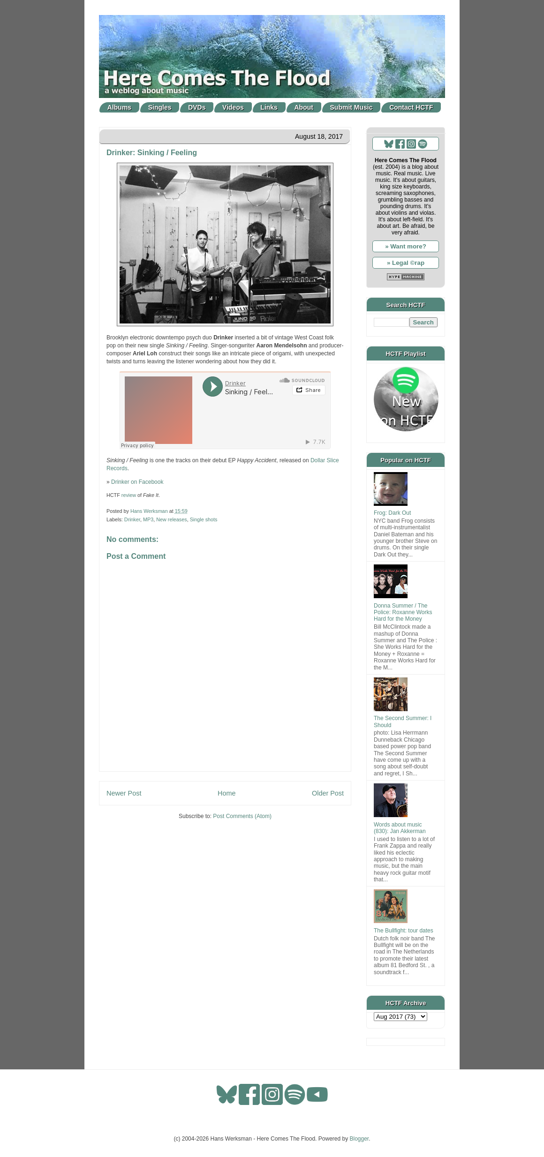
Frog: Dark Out (392, 513)
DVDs (196, 107)
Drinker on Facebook (137, 482)
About (304, 107)
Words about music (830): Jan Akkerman (400, 827)
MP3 (148, 519)
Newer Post (123, 793)
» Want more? (405, 246)
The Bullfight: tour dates (403, 930)
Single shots (204, 519)
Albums (119, 107)
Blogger (359, 1138)
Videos (233, 107)
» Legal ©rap (405, 262)
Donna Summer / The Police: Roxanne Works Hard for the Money (403, 612)
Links (269, 107)
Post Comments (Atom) (242, 816)
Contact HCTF (411, 107)
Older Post (328, 793)
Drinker (132, 519)
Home (226, 793)
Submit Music (351, 107)
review (128, 495)
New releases (171, 519)
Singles (160, 107)
